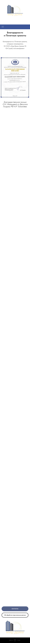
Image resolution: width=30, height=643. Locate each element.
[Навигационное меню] (3, 27)
